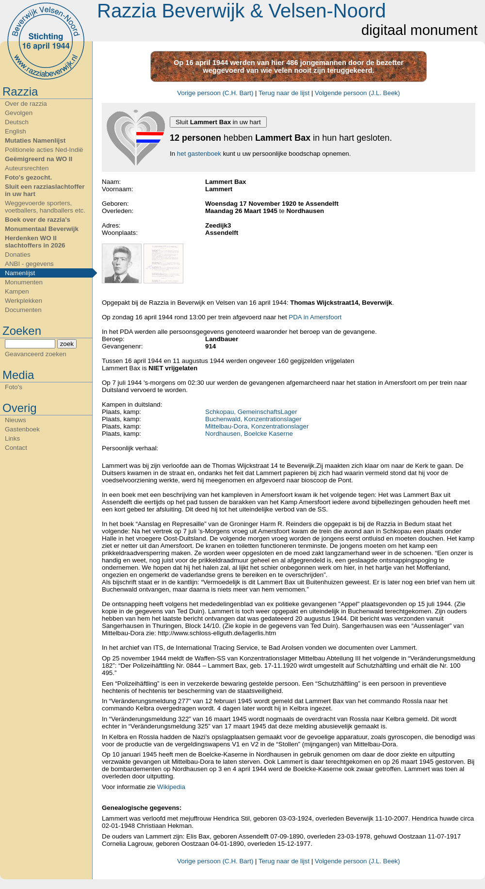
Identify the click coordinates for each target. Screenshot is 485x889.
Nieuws (15, 420)
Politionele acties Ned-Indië (44, 149)
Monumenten (24, 282)
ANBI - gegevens (29, 263)
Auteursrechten (26, 168)
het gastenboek (199, 153)
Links (12, 438)
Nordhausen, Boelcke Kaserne (249, 433)
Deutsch (17, 122)
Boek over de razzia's (37, 219)
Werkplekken (23, 300)
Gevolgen (18, 112)
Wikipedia (170, 786)
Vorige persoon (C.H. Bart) (215, 93)
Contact (16, 447)
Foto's (13, 387)
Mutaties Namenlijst (35, 140)
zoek (67, 343)
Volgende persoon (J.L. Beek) (357, 93)
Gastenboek (22, 429)
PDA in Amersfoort (315, 317)
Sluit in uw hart (218, 122)
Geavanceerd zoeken (35, 354)
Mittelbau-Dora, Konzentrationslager (256, 426)
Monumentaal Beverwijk (42, 228)
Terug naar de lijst (284, 93)
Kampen (17, 291)
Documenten (23, 309)
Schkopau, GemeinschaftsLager (251, 411)
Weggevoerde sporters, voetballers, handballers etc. (45, 206)
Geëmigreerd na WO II (38, 159)
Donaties (18, 254)
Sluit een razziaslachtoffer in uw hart (44, 190)
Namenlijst (20, 273)
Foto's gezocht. (28, 177)
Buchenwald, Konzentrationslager (253, 419)
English (15, 131)
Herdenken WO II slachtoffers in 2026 (35, 241)
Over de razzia (26, 103)
